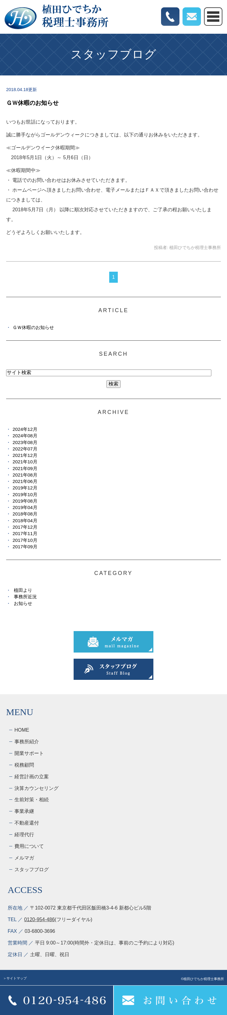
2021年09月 (25, 468)
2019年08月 (25, 501)
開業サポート (29, 753)
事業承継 (24, 811)
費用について (29, 846)
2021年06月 (25, 481)
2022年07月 (25, 448)
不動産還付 (26, 822)
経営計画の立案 (31, 776)
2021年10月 (25, 461)
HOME (21, 730)
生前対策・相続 (31, 799)
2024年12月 (25, 429)
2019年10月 (25, 494)
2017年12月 (25, 527)
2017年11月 (25, 533)
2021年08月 (25, 474)
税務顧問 (24, 765)
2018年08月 (25, 513)
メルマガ (24, 857)
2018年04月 (25, 520)
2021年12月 (25, 455)
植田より (23, 590)
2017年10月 (25, 540)
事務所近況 (25, 596)
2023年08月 (25, 442)
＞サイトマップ (15, 978)
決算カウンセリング (36, 788)
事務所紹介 (26, 741)
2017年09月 (25, 546)
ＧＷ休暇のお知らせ (32, 103)
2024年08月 (25, 435)
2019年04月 (25, 507)
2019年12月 (25, 487)
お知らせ (23, 603)
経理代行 (24, 834)
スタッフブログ (31, 869)
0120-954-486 (39, 919)
